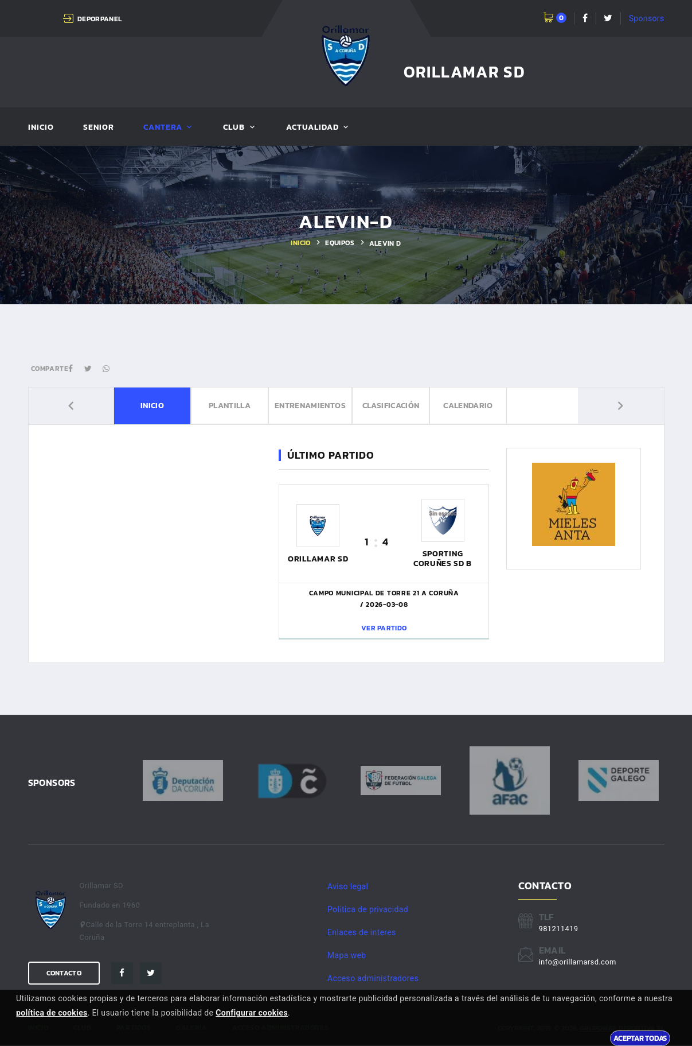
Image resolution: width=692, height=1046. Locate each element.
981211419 (558, 928)
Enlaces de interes (361, 932)
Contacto (63, 973)
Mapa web (346, 955)
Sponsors (646, 18)
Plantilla (205, 406)
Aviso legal (347, 886)
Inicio (41, 128)
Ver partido (383, 628)
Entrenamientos (299, 406)
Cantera (162, 128)
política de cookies (52, 1012)
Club (234, 128)
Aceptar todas (640, 1038)
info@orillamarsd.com (577, 962)
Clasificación (393, 406)
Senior (98, 128)
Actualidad (312, 128)
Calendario (487, 406)
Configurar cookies (252, 1012)
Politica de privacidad (367, 909)
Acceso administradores (373, 978)
